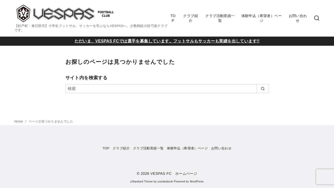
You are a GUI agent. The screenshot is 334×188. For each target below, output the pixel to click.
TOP (173, 18)
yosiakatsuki (165, 181)
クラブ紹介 (190, 18)
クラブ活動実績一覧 (220, 18)
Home (19, 121)
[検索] (167, 88)
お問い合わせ (298, 18)
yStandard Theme (141, 181)
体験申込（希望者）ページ (261, 18)
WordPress (197, 181)
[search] (262, 88)
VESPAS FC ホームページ (173, 173)
